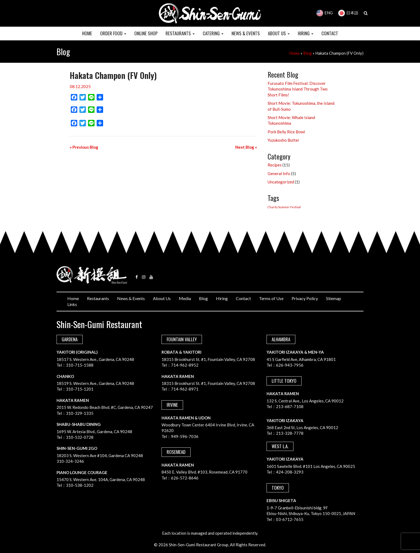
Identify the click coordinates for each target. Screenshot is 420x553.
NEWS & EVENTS (246, 33)
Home (294, 53)
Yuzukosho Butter (283, 140)
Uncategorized (281, 181)
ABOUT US (279, 33)
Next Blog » (246, 147)
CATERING (213, 33)
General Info (279, 173)
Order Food (113, 33)
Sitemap (333, 298)
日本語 (348, 12)
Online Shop (146, 33)
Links (72, 304)
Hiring (222, 298)
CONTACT (329, 33)
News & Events (131, 298)
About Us (162, 298)
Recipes (275, 164)
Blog (307, 53)
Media (185, 298)
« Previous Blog (84, 147)
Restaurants (98, 298)
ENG (324, 12)
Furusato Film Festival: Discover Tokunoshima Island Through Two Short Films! (298, 89)
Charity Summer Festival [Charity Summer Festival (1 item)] (284, 207)
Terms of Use (271, 298)
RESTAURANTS (180, 33)
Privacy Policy (305, 298)
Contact (243, 298)
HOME (87, 33)
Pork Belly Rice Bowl (286, 131)
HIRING (305, 33)
